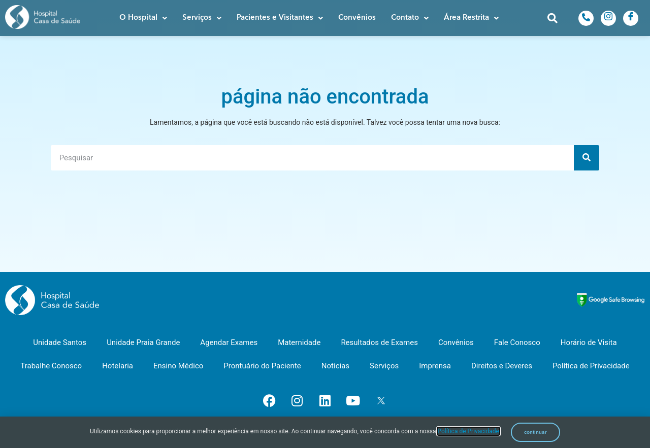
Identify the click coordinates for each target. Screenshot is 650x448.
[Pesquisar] (586, 157)
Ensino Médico (178, 365)
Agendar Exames (228, 342)
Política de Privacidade (591, 365)
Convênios (357, 18)
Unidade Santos (59, 342)
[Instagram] (608, 18)
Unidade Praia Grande (143, 342)
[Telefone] (586, 18)
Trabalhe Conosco (51, 365)
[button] (143, 18)
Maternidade (299, 342)
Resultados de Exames (379, 342)
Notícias (335, 365)
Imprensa (435, 365)
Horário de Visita (589, 342)
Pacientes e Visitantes (280, 18)
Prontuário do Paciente (262, 365)
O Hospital (143, 18)
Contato (410, 18)
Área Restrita (471, 18)
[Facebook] (630, 18)
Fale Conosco (517, 342)
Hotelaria (117, 365)
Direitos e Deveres (501, 365)
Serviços (201, 18)
